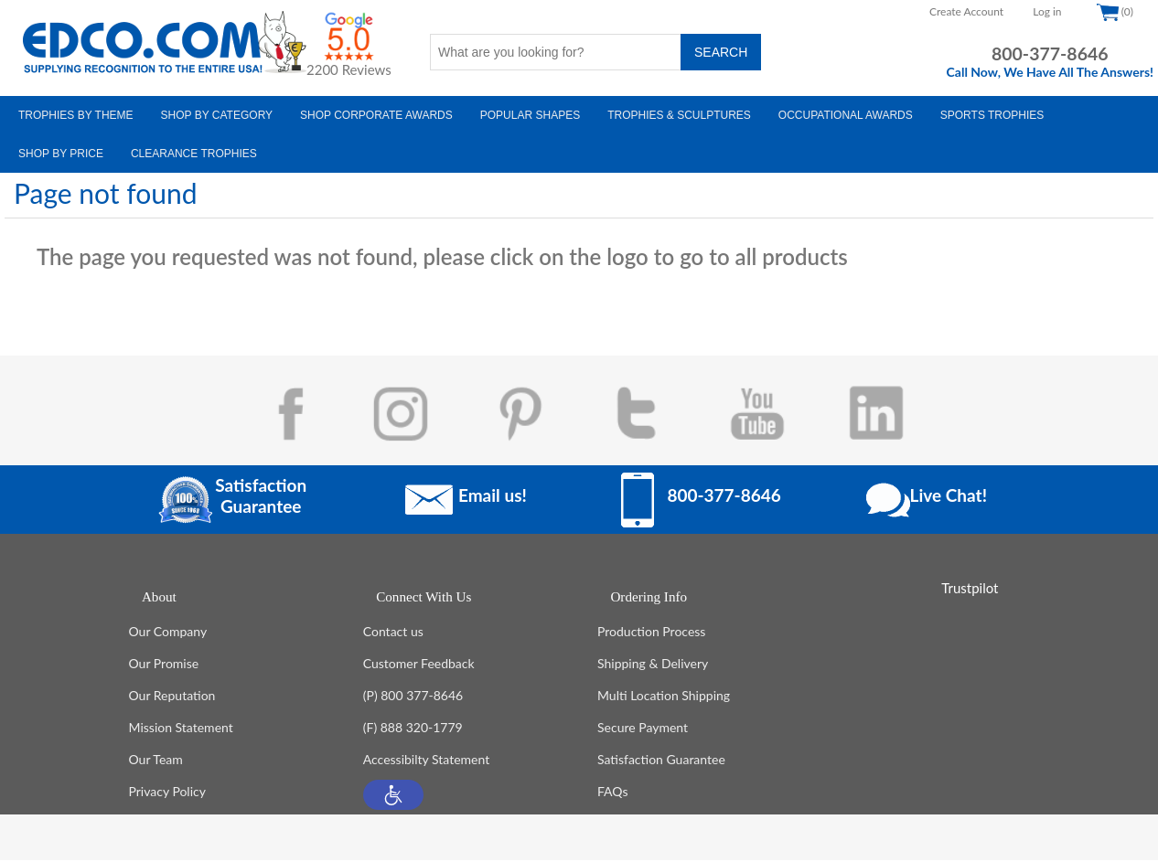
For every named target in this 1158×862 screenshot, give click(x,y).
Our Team (156, 761)
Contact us (393, 633)
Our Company (168, 633)
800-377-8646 (1050, 53)
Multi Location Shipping (663, 697)
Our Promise (164, 665)
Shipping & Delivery (652, 665)
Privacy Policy (167, 793)
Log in (1047, 11)
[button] (393, 797)
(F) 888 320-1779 (413, 729)
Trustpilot (969, 588)
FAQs (612, 793)
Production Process (651, 633)
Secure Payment (642, 729)
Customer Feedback (419, 665)
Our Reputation (172, 697)
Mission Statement (181, 729)
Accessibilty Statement (426, 761)
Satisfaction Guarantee (661, 761)
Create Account (966, 11)
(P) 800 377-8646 (413, 697)
